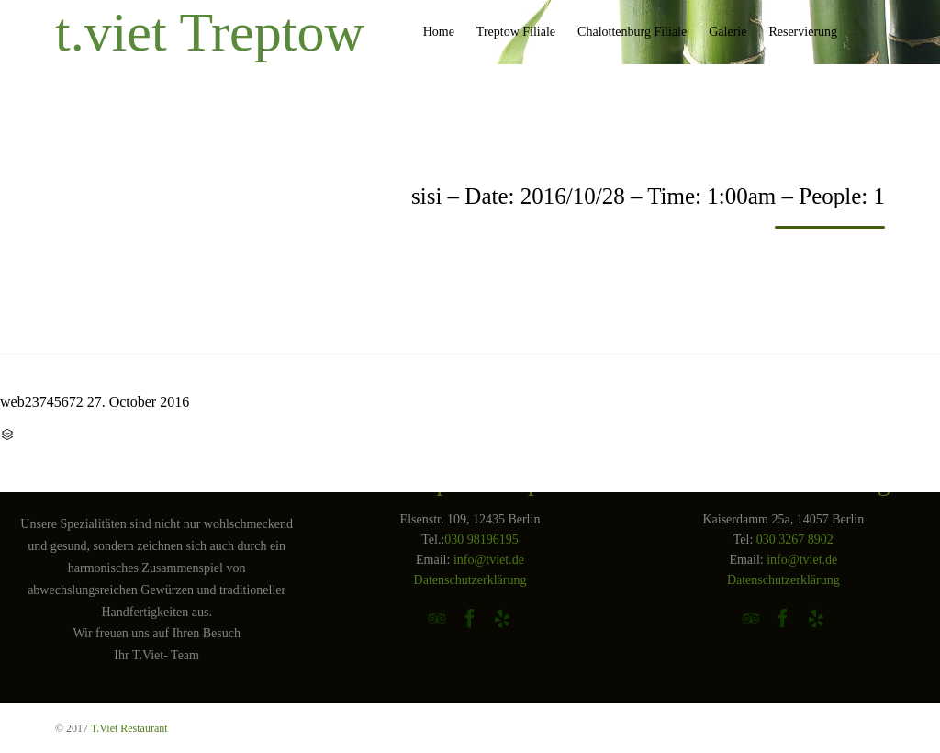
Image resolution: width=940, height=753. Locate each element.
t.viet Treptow (209, 32)
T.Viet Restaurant (129, 728)
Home (438, 32)
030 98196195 (481, 539)
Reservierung (802, 32)
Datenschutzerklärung (470, 580)
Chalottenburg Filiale (632, 32)
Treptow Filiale (515, 32)
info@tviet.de (488, 560)
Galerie (727, 32)
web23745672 (42, 402)
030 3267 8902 (795, 539)
